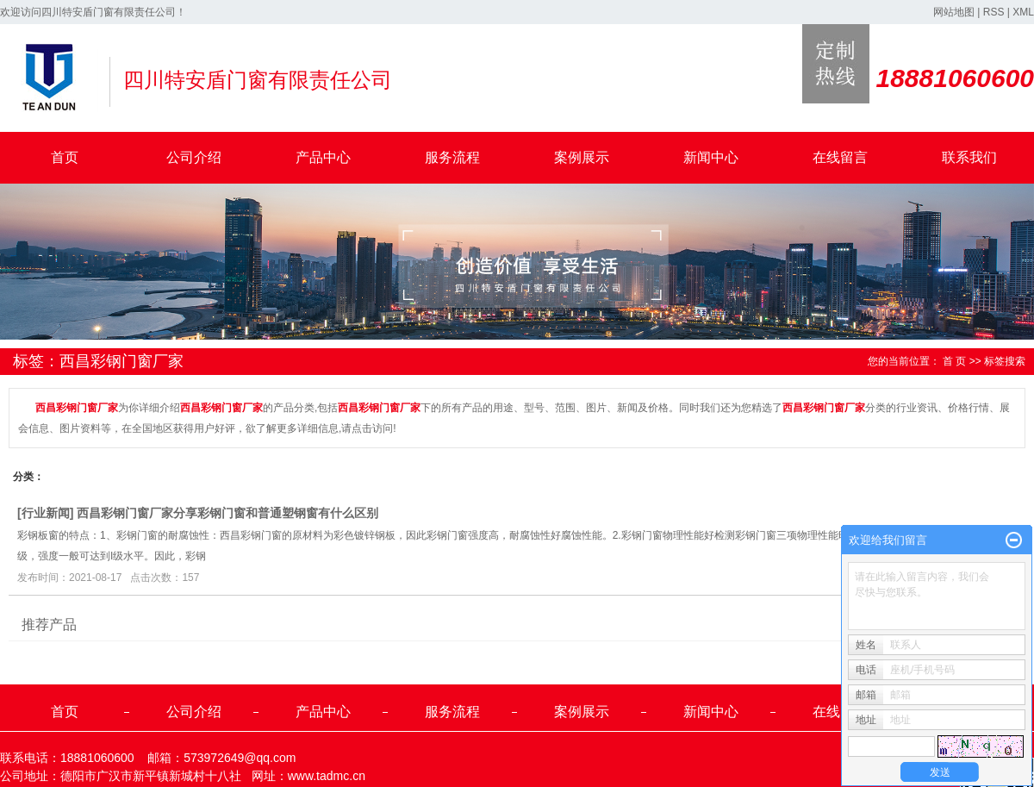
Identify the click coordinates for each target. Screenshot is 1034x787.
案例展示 (581, 157)
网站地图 (954, 12)
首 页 (954, 361)
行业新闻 (46, 513)
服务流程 (452, 157)
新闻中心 (710, 157)
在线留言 (840, 157)
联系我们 (969, 157)
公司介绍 (193, 157)
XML (1023, 12)
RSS (994, 12)
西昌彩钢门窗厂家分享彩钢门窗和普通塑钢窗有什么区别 (227, 513)
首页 (64, 157)
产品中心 (323, 157)
